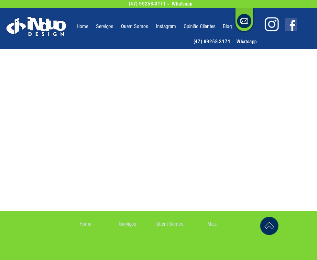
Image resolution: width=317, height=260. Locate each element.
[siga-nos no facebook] (291, 24)
